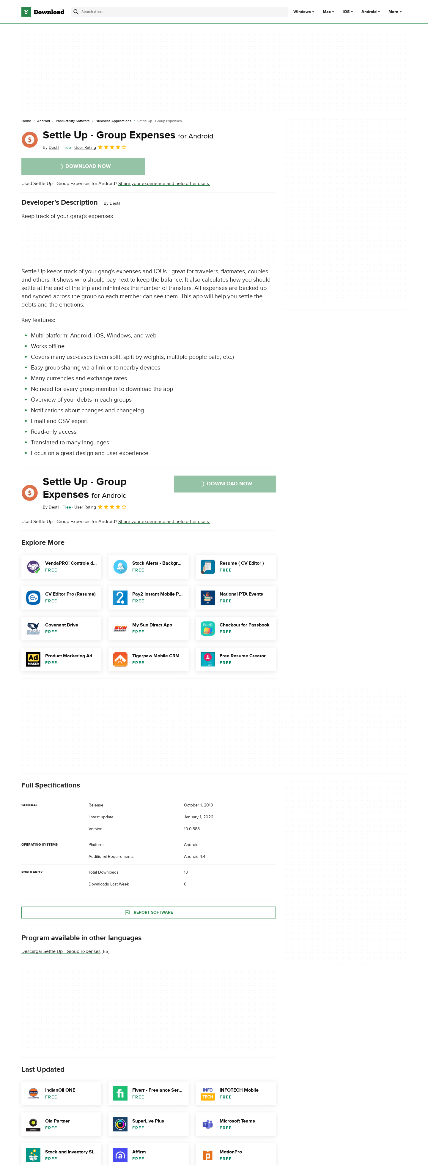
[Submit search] (76, 12)
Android (369, 12)
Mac (327, 12)
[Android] (43, 121)
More (395, 11)
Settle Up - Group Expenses (128, 135)
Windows (302, 12)
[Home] (26, 121)
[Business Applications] (113, 121)
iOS (346, 12)
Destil (115, 203)
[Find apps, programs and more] (179, 12)
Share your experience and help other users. (164, 184)
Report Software (148, 912)
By (51, 147)
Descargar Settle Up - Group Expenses (60, 951)
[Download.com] (42, 12)
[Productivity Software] (73, 121)
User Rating (100, 147)
